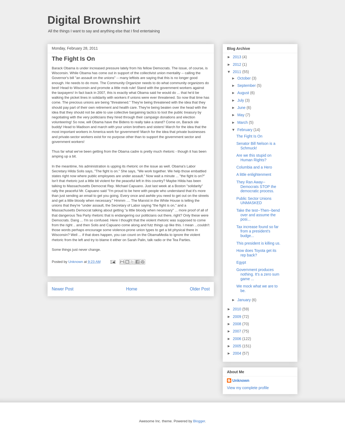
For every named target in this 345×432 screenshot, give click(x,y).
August (243, 93)
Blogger (199, 421)
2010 (237, 309)
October (244, 78)
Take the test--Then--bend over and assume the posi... (258, 215)
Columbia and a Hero (254, 167)
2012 (237, 64)
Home (131, 289)
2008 (237, 324)
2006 (237, 339)
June (241, 107)
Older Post (200, 289)
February (245, 130)
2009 (237, 316)
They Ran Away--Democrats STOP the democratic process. (256, 186)
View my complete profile (248, 388)
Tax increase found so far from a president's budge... (257, 231)
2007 (237, 331)
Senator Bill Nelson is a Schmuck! (255, 145)
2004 (237, 353)
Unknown (240, 380)
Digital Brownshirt (93, 20)
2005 (237, 346)
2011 (237, 72)
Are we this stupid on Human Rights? (253, 157)
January (244, 300)
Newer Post (63, 289)
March (243, 122)
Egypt (241, 262)
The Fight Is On (249, 136)
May (241, 115)
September (247, 85)
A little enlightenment (253, 174)
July (241, 100)
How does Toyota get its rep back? (256, 252)
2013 (237, 57)
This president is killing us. (258, 243)
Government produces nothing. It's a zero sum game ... (257, 274)
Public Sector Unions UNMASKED (253, 200)
